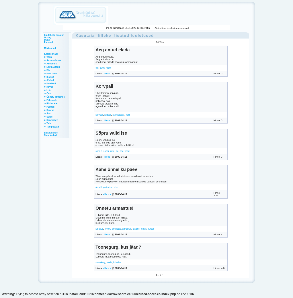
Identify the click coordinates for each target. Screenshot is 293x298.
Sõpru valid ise (111, 133)
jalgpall (107, 115)
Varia (49, 57)
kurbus (151, 229)
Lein (49, 90)
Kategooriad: (51, 54)
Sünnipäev (52, 120)
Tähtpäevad (53, 127)
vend (127, 151)
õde (121, 151)
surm (102, 68)
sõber (106, 151)
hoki (128, 115)
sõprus (99, 151)
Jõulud (50, 80)
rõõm (108, 68)
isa (117, 151)
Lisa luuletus (51, 133)
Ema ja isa (52, 73)
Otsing (47, 37)
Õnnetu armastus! (114, 208)
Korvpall (104, 86)
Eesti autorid (53, 67)
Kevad (50, 87)
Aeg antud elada (113, 49)
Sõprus (50, 110)
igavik (143, 229)
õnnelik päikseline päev (107, 187)
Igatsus (50, 77)
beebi (109, 262)
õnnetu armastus (113, 229)
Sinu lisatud (50, 135)
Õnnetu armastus (56, 97)
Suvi (49, 113)
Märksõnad (50, 48)
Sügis (50, 117)
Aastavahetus (54, 60)
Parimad (48, 42)
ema (112, 151)
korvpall (99, 115)
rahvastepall (119, 115)
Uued (47, 40)
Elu (48, 70)
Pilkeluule (52, 100)
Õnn (49, 93)
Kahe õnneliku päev (116, 169)
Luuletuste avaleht (54, 35)
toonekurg (100, 262)
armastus (126, 229)
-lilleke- (104, 35)
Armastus (52, 63)
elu (97, 68)
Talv (49, 123)
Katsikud (51, 83)
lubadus (99, 229)
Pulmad (51, 107)
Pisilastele (52, 103)
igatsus (136, 229)
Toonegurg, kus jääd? (118, 247)
